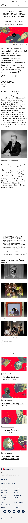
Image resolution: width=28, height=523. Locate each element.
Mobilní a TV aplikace (6, 504)
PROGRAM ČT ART (19, 1)
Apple (4, 87)
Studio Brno (17, 493)
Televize (7, 24)
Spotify (5, 84)
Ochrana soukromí (19, 517)
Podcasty (3, 497)
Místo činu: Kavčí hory (10, 21)
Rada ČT (16, 497)
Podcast (21, 21)
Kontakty (16, 507)
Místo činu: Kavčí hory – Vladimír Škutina (11, 431)
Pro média (16, 488)
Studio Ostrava (17, 495)
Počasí (3, 500)
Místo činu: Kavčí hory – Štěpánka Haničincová (11, 457)
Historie (13, 24)
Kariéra (15, 500)
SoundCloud (7, 82)
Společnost (20, 24)
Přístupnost (3, 518)
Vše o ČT (3, 507)
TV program (4, 488)
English (11, 517)
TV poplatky (4, 493)
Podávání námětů (18, 502)
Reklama (16, 490)
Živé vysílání (4, 490)
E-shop (3, 502)
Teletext (3, 495)
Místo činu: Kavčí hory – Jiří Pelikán (12, 405)
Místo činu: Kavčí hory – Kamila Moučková (11, 378)
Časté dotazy (17, 504)
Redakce (3, 77)
